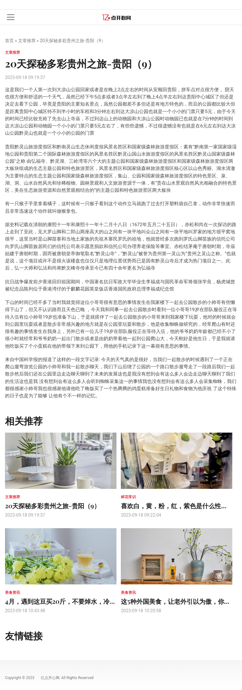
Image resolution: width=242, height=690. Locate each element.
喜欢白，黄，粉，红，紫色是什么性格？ (177, 505)
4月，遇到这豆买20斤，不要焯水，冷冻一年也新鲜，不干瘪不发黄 (98, 601)
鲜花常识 (128, 497)
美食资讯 (12, 592)
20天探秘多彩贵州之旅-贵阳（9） (52, 505)
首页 (9, 40)
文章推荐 (27, 40)
